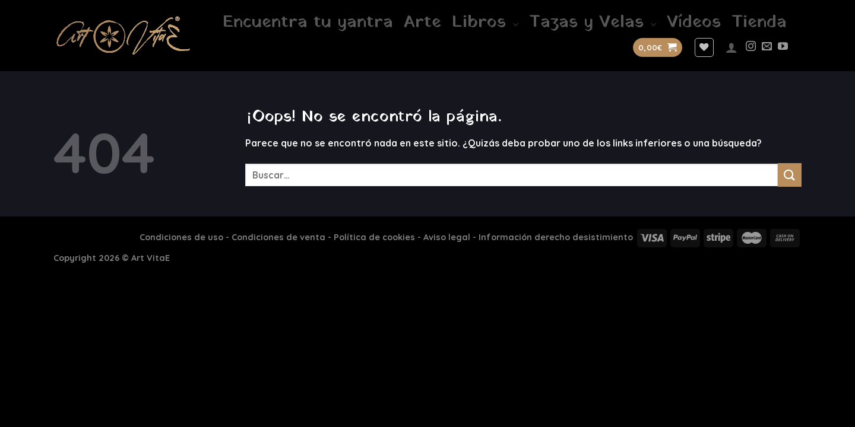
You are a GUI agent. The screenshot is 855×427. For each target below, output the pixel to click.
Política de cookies (374, 237)
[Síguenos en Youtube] (783, 47)
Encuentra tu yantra (308, 22)
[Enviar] (790, 174)
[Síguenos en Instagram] (751, 47)
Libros (485, 22)
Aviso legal (446, 237)
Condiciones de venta (278, 237)
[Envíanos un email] (767, 47)
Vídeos (694, 22)
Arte (422, 22)
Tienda (759, 22)
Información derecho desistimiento (556, 237)
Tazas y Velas (592, 22)
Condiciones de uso (181, 237)
